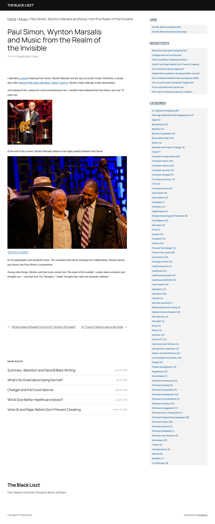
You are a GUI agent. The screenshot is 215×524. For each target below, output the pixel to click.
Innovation (157, 293)
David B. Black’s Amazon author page (169, 31)
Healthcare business (161, 275)
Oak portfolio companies (163, 348)
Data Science (158, 197)
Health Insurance (160, 266)
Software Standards (161, 430)
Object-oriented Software (164, 353)
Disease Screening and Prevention (168, 215)
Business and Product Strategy (166, 147)
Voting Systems (159, 449)
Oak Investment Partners (164, 344)
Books (155, 142)
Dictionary (157, 206)
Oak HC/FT (157, 339)
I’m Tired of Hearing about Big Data (102, 327)
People (155, 362)
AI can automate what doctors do (167, 87)
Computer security (161, 170)
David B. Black (23, 56)
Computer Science (161, 165)
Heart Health (158, 284)
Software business (160, 385)
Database (156, 202)
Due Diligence (158, 220)
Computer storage (160, 174)
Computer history (160, 160)
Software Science (160, 426)
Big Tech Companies (161, 133)
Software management (163, 408)
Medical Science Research (164, 312)
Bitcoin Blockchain (160, 138)
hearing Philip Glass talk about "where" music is (43, 83)
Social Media (158, 376)
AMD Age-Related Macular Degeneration (171, 115)
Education (157, 225)
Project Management (162, 366)
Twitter (155, 444)
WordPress (203, 515)
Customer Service (160, 188)
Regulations (157, 371)
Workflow (156, 458)
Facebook (156, 238)
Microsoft (156, 321)
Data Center (158, 192)
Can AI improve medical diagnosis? (168, 68)
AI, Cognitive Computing (163, 110)
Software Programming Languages (168, 417)
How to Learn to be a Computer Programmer (173, 82)
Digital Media (158, 211)
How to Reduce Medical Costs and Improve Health (175, 78)
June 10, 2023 (121, 370)
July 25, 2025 (121, 399)
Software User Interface (163, 435)
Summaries (157, 440)
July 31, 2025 (121, 380)
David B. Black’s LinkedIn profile (166, 27)
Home (11, 19)
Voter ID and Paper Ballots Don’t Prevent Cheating (44, 410)
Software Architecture (162, 380)
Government (158, 257)
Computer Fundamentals (163, 156)
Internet (156, 298)
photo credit (18, 252)
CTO (154, 183)
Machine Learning (160, 302)
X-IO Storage (158, 463)
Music (23, 19)
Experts (155, 234)
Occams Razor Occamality (164, 357)
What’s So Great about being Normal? (35, 380)
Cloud (155, 151)
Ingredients (157, 289)
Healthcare (157, 270)
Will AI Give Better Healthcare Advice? (35, 400)
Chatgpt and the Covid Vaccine (30, 390)
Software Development (163, 394)
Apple (154, 119)
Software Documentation (164, 398)
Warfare (155, 453)
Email (154, 229)
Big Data (156, 128)
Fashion (155, 243)
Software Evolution (161, 403)
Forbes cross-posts (161, 252)
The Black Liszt (20, 5)
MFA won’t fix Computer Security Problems (172, 91)
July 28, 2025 (121, 389)
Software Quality (160, 421)
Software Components (162, 389)
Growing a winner (160, 261)
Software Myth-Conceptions (165, 412)
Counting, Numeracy (162, 179)
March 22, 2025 (120, 409)
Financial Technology (162, 248)
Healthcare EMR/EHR (162, 280)
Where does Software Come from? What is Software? (44, 327)
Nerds (155, 330)
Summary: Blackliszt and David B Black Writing (41, 370)
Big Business (158, 124)
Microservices (158, 316)
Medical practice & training (164, 307)
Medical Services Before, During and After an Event (176, 73)
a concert (23, 78)
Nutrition (156, 334)
